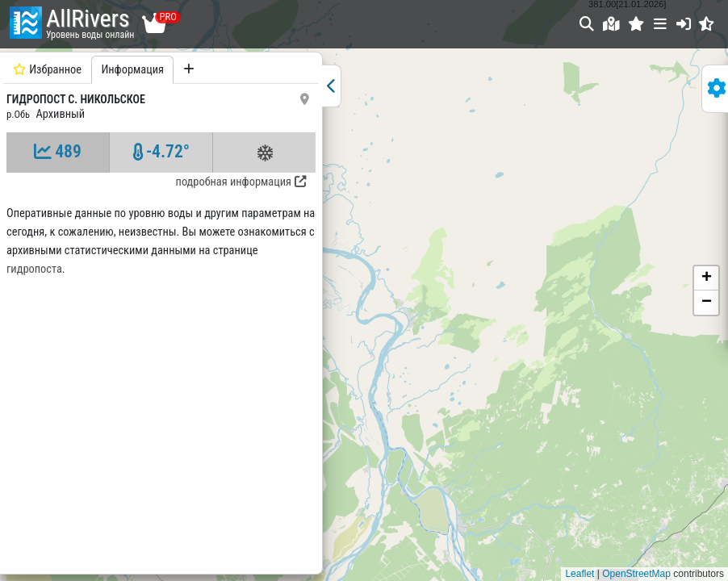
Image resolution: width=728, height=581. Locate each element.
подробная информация (241, 182)
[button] (636, 24)
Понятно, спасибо (675, 535)
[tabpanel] (161, 311)
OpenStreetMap (636, 573)
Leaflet (579, 573)
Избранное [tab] (47, 70)
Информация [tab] (132, 70)
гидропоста (34, 269)
